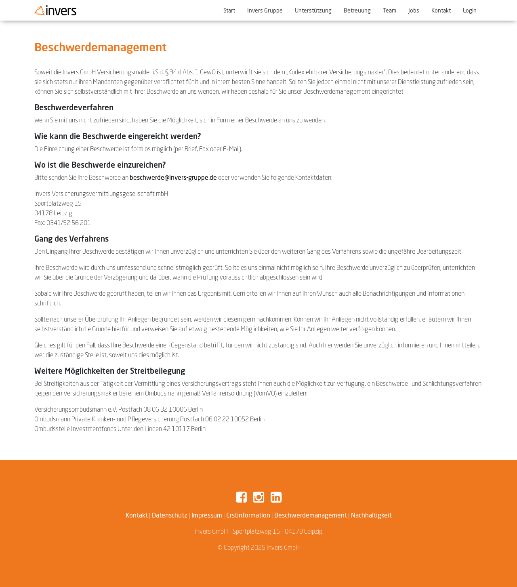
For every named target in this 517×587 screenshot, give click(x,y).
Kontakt (441, 10)
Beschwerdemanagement (310, 515)
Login (470, 10)
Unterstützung (313, 10)
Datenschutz (169, 515)
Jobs (413, 10)
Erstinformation (248, 515)
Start (229, 10)
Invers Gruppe (265, 10)
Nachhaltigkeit (371, 515)
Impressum (206, 515)
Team (389, 10)
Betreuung (357, 10)
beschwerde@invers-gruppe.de (173, 177)
